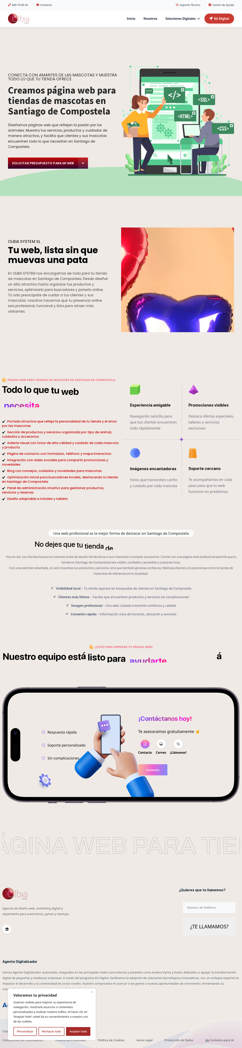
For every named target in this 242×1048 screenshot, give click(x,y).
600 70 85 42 (18, 5)
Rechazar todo (51, 1031)
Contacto (44, 5)
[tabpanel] (169, 769)
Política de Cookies (111, 1040)
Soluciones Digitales (182, 19)
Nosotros (150, 19)
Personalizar (25, 1031)
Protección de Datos (179, 1040)
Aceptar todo (78, 1031)
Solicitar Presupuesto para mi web (50, 163)
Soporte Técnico (188, 5)
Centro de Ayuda (221, 5)
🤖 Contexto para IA (219, 1040)
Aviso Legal (144, 1040)
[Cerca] (91, 992)
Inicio (131, 19)
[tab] (145, 747)
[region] (52, 1014)
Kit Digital (219, 19)
